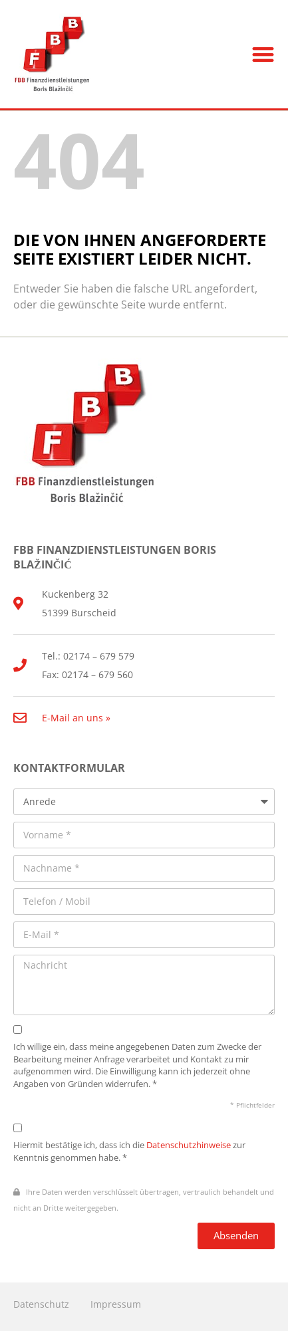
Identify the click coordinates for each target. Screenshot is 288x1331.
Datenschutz (41, 1304)
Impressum (115, 1304)
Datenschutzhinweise (188, 1145)
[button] (263, 54)
